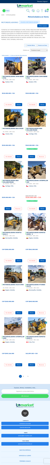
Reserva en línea (42, 45)
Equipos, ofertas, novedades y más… (25, 390)
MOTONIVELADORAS (10, 15)
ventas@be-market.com (25, 435)
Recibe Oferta (31, 45)
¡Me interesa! (25, 396)
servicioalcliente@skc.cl (25, 444)
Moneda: (39, 1)
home (2, 15)
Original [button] (42, 1)
